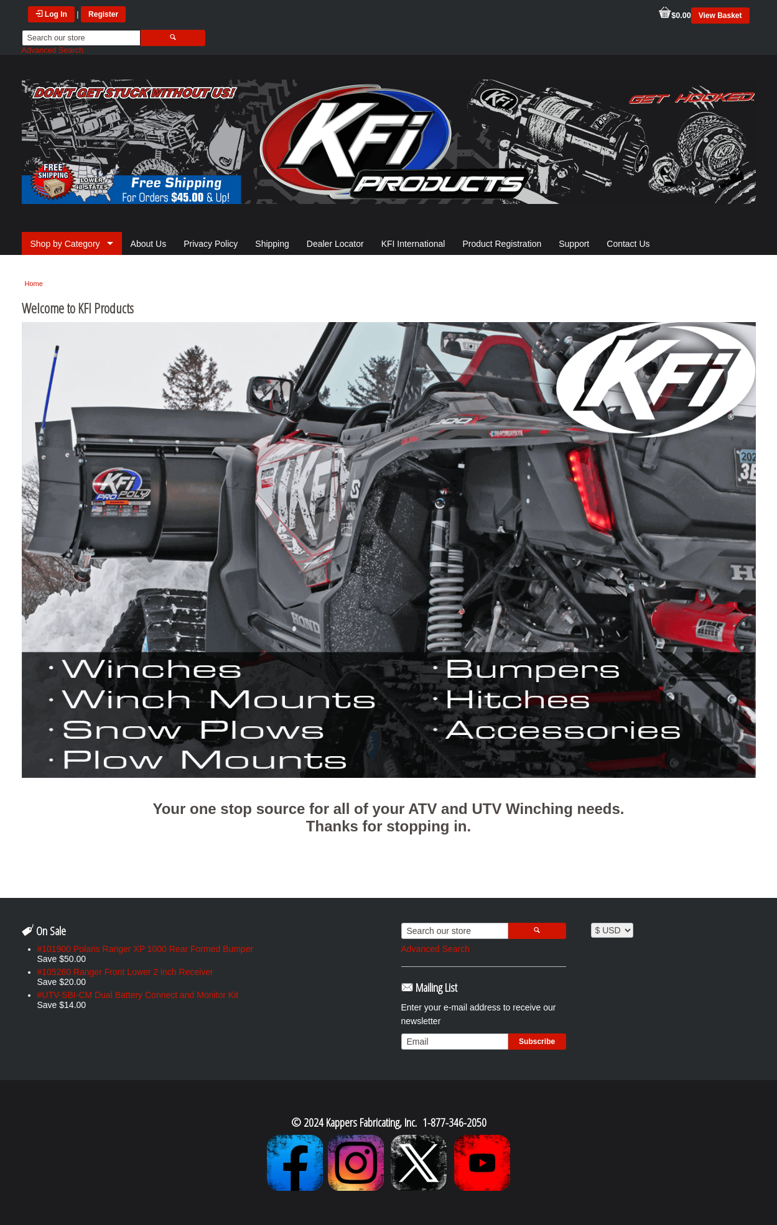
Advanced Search (52, 50)
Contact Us (628, 244)
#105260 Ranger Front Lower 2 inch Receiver (125, 972)
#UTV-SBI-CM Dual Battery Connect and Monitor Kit (138, 995)
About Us (149, 244)
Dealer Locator (335, 244)
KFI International (413, 244)
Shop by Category (65, 244)
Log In (51, 14)
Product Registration (501, 244)
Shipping (272, 244)
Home (34, 283)
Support (574, 244)
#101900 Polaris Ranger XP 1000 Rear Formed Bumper (145, 949)
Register (103, 14)
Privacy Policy (211, 244)
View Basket (720, 15)
